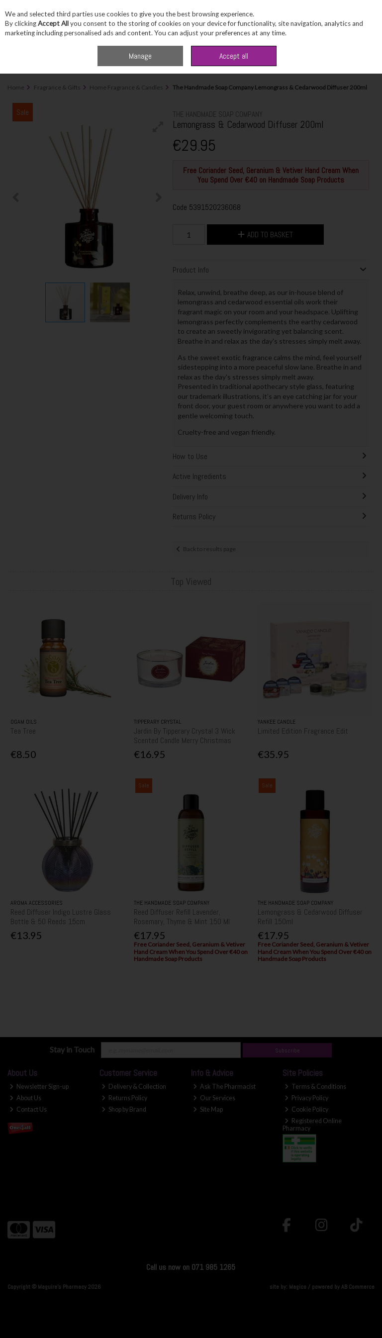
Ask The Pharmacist (224, 1086)
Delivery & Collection (133, 1086)
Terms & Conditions (315, 1086)
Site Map (208, 1109)
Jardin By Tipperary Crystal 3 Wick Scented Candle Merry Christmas (184, 736)
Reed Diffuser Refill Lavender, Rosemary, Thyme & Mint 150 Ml (182, 917)
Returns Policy (124, 1098)
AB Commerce (358, 1287)
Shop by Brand (123, 1109)
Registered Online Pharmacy (312, 1124)
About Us (25, 1098)
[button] (158, 127)
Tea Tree (23, 731)
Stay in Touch (72, 1049)
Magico (297, 1287)
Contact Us (28, 1109)
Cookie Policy (306, 1109)
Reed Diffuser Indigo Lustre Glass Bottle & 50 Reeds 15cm (60, 917)
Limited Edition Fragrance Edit (303, 731)
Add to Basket (265, 234)
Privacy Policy (306, 1098)
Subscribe (287, 1050)
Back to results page (209, 549)
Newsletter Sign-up (39, 1086)
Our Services (214, 1098)
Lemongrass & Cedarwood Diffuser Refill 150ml (310, 917)
